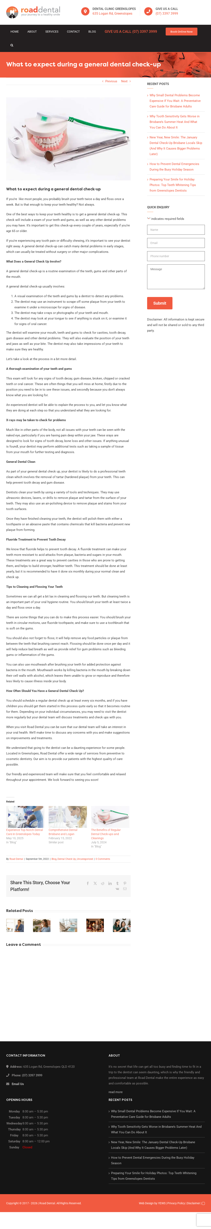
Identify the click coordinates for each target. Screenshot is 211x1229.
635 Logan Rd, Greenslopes (112, 13)
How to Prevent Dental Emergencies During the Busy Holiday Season (152, 1160)
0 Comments (103, 859)
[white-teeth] (68, 138)
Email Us (18, 1084)
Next (124, 81)
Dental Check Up (66, 859)
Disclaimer (193, 1203)
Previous (111, 81)
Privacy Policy (176, 1203)
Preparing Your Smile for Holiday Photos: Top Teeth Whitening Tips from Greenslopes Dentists (173, 185)
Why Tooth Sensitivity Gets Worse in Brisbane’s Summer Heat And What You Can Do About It (174, 121)
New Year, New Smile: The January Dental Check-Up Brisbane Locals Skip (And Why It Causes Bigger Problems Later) (153, 1145)
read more (116, 1092)
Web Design (146, 1203)
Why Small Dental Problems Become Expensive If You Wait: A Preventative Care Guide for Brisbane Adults (175, 100)
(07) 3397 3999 (167, 13)
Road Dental (16, 859)
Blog (54, 859)
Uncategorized (85, 859)
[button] (12, 45)
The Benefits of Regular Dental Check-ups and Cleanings (106, 834)
